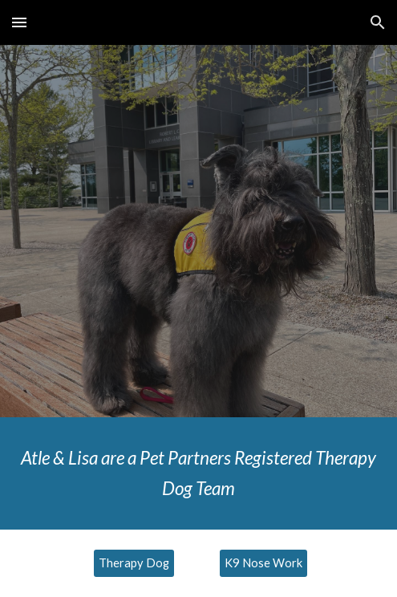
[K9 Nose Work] (263, 562)
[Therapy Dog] (134, 562)
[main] (198, 473)
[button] (19, 22)
